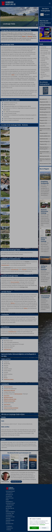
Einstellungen (42, 524)
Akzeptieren (34, 527)
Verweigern (44, 527)
